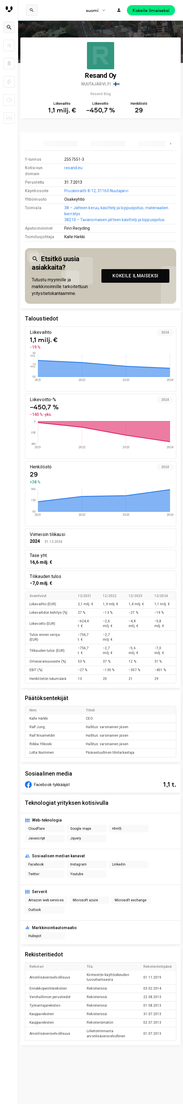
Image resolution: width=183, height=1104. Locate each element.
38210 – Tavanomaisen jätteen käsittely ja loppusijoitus (114, 219)
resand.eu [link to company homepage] (73, 168)
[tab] (60, 143)
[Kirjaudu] (119, 10)
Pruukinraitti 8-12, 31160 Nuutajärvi (96, 190)
